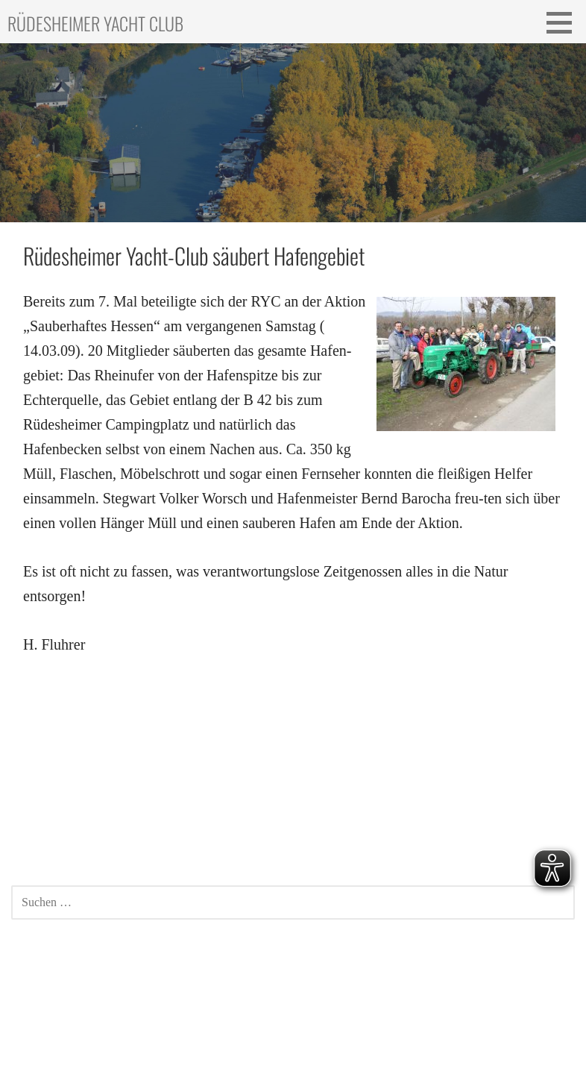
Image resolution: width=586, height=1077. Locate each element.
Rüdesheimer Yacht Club (95, 23)
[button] (564, 22)
